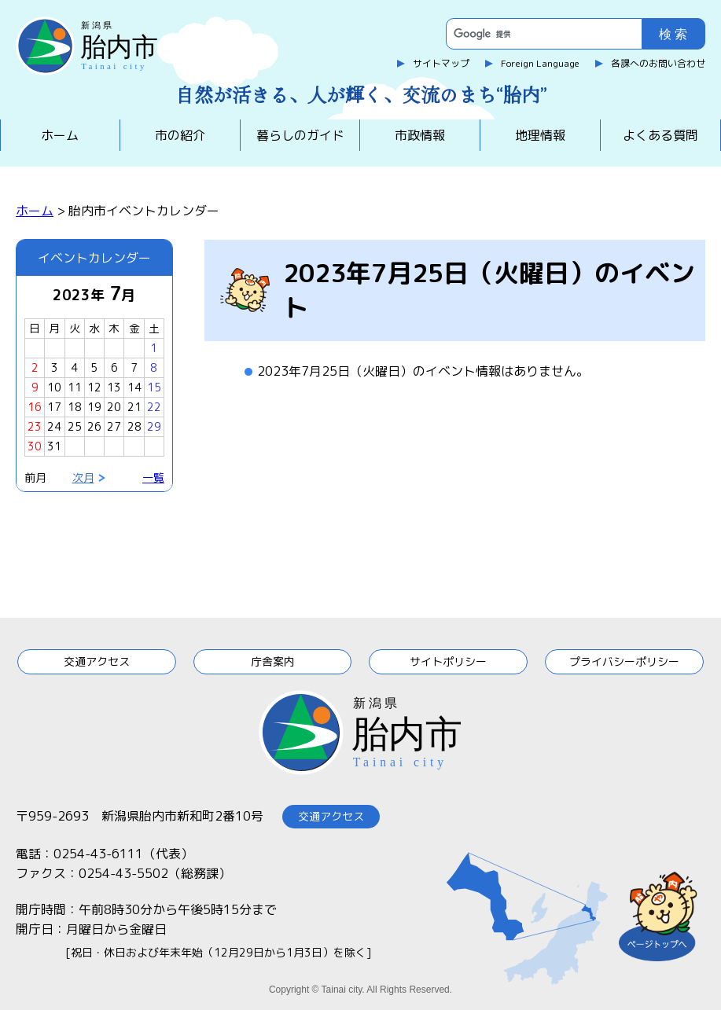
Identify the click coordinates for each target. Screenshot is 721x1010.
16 (35, 406)
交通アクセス (97, 661)
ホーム (60, 135)
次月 (83, 477)
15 (154, 387)
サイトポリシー (448, 661)
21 (134, 406)
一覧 (153, 477)
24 (54, 426)
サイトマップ (441, 63)
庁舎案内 (273, 661)
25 (75, 426)
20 (114, 406)
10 (54, 387)
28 (134, 426)
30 (35, 446)
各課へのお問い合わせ (658, 63)
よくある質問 (660, 135)
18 (75, 406)
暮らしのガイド (300, 135)
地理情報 (540, 135)
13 (114, 387)
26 (94, 426)
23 (35, 426)
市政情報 (420, 135)
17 (54, 406)
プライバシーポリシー (624, 661)
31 (54, 446)
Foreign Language (540, 63)
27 (114, 426)
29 (154, 426)
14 (134, 387)
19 (94, 406)
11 (75, 387)
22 (154, 406)
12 (94, 387)
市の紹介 (180, 135)
